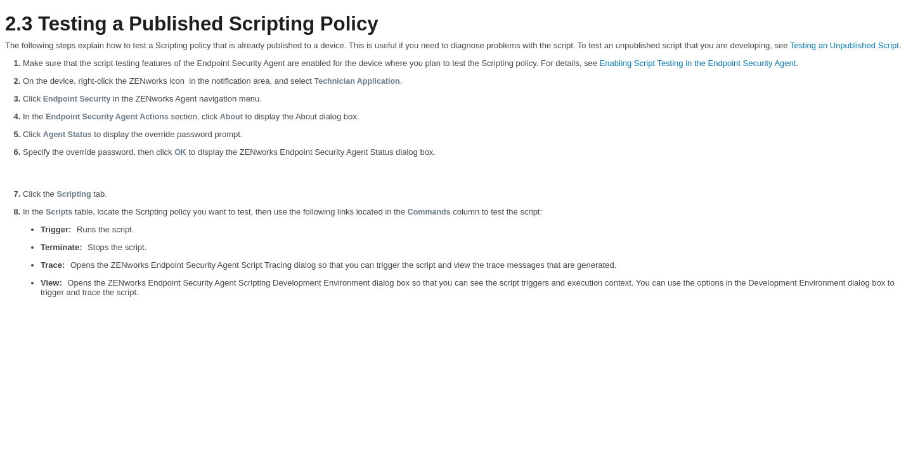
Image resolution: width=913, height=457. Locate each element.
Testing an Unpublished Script (844, 45)
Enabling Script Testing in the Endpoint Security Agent (698, 63)
